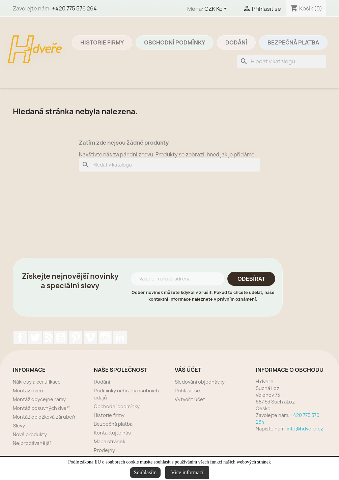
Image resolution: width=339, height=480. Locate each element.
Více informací (187, 472)
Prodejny (104, 450)
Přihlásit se (187, 390)
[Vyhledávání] (281, 61)
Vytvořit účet (190, 399)
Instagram (105, 337)
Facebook (20, 337)
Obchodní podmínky (174, 42)
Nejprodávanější (32, 443)
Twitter (35, 337)
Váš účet (188, 369)
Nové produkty (30, 434)
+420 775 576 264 (74, 8)
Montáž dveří (28, 390)
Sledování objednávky (200, 382)
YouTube (60, 337)
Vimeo (90, 337)
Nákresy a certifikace (37, 382)
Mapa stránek (109, 441)
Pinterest (75, 337)
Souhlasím (145, 472)
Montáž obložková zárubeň (44, 417)
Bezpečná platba (293, 42)
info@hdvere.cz (305, 428)
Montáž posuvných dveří (41, 408)
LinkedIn (120, 337)
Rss (48, 337)
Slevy (19, 425)
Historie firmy (102, 42)
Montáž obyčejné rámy (39, 399)
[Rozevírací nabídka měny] (216, 9)
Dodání (236, 42)
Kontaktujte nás (112, 432)
